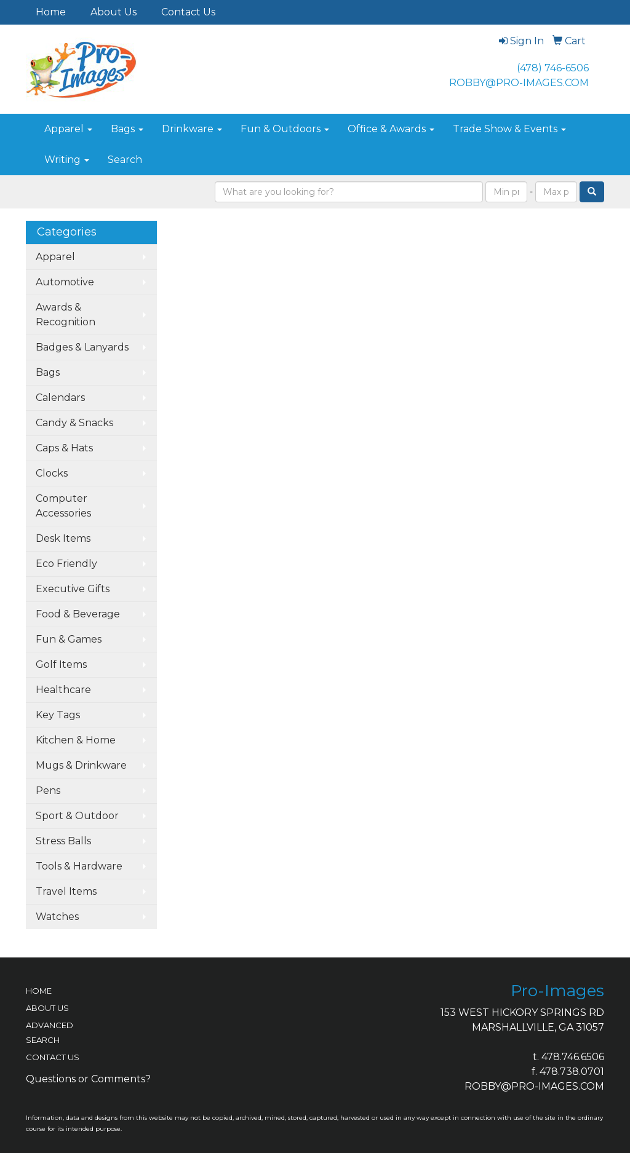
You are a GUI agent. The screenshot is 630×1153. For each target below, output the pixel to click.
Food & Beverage (78, 614)
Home (51, 12)
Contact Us (188, 12)
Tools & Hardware (79, 866)
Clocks (52, 473)
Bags (127, 129)
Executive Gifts (73, 589)
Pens (48, 790)
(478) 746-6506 (553, 68)
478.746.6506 (572, 1057)
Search (125, 159)
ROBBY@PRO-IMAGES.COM (519, 83)
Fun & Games (69, 639)
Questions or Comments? (88, 1079)
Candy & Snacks (74, 423)
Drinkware (192, 129)
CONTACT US (52, 1057)
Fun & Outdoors (285, 129)
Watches (57, 916)
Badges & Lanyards (82, 347)
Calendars (60, 397)
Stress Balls (63, 841)
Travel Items (66, 891)
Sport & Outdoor (77, 816)
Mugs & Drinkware (81, 765)
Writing (66, 159)
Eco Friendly (66, 563)
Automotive (65, 282)
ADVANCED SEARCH (49, 1032)
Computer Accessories (63, 506)
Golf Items (61, 664)
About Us (113, 12)
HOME (39, 991)
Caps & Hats (64, 448)
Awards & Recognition (65, 314)
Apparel (68, 129)
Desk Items (63, 538)
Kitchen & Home (76, 740)
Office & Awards (391, 129)
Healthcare (63, 689)
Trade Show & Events (509, 129)
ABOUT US (47, 1008)
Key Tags (58, 715)
